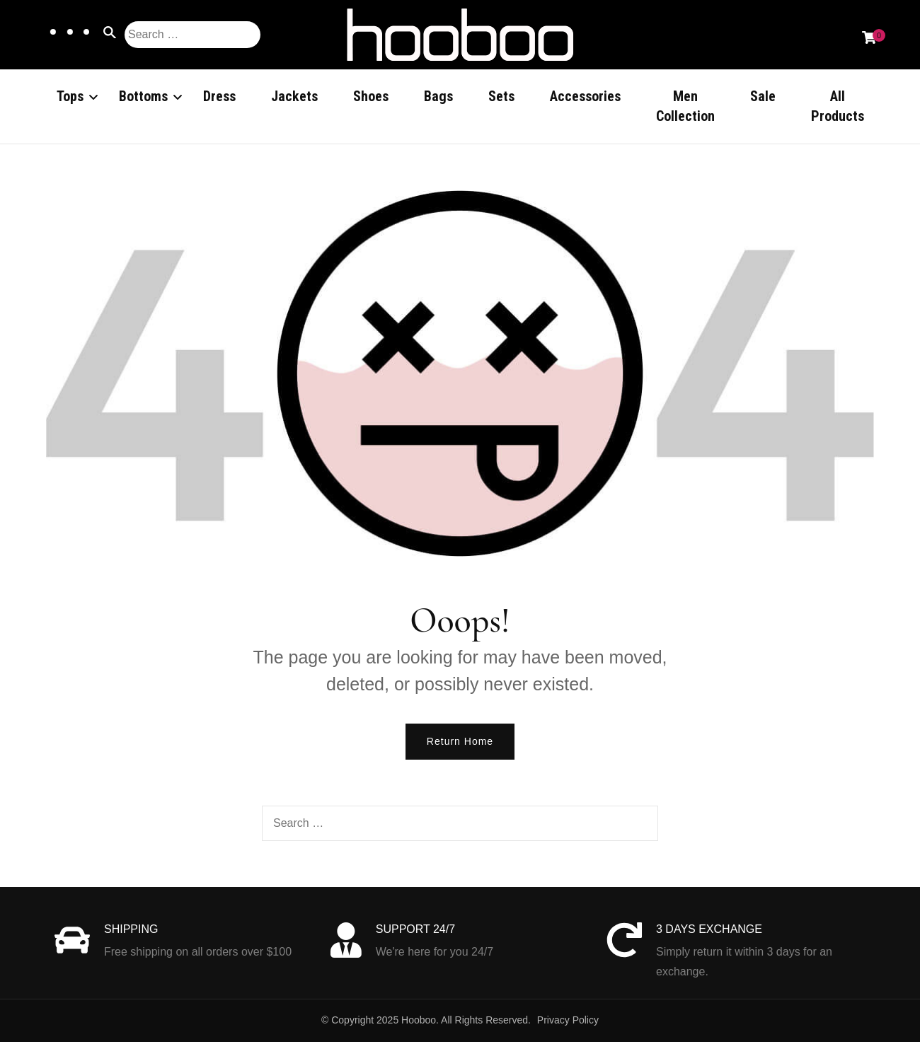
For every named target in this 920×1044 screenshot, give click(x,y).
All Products (837, 106)
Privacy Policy (568, 1022)
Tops (70, 96)
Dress (219, 96)
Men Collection (685, 106)
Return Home (460, 743)
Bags (438, 96)
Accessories (585, 96)
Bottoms (143, 96)
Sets (501, 96)
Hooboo (418, 1022)
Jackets (294, 96)
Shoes (371, 96)
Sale (763, 96)
